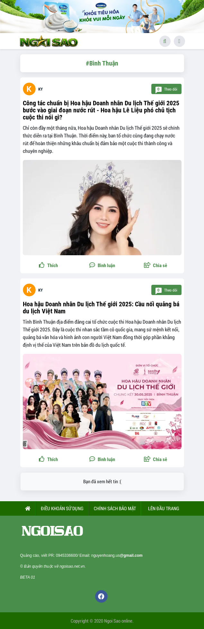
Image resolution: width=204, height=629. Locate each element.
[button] (155, 265)
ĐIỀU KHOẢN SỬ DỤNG (62, 508)
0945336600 (66, 555)
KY (40, 89)
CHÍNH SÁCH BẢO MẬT (115, 508)
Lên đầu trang (163, 508)
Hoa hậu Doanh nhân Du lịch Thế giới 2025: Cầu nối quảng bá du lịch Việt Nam (101, 307)
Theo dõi (166, 89)
